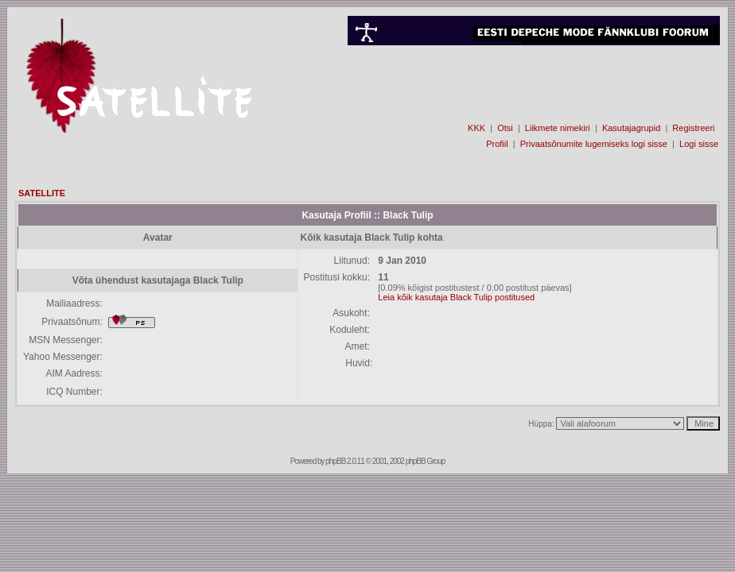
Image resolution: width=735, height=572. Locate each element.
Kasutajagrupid (631, 128)
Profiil (497, 144)
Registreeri (693, 128)
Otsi (505, 128)
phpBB (335, 461)
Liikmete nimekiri (557, 128)
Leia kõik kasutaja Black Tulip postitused (456, 297)
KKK (476, 128)
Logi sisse (698, 144)
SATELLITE (41, 193)
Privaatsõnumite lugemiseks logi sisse (593, 144)
